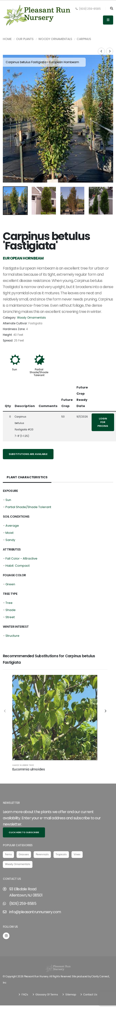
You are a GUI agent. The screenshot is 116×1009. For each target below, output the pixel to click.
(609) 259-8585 (88, 9)
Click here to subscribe (24, 818)
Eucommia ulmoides (28, 755)
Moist (9, 518)
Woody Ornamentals (55, 39)
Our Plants (25, 39)
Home (7, 39)
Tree (9, 588)
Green (10, 570)
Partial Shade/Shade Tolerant (39, 358)
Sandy (10, 525)
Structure (12, 621)
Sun (14, 355)
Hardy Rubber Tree (23, 751)
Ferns (8, 840)
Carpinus (84, 39)
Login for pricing (103, 408)
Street (10, 603)
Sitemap (70, 980)
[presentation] (8, 112)
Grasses (24, 840)
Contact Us (90, 980)
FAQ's (24, 980)
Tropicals (61, 840)
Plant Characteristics (27, 463)
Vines (77, 840)
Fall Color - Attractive (21, 544)
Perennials (42, 840)
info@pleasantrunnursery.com (35, 897)
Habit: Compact (17, 551)
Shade (10, 595)
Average (12, 511)
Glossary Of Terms (46, 980)
